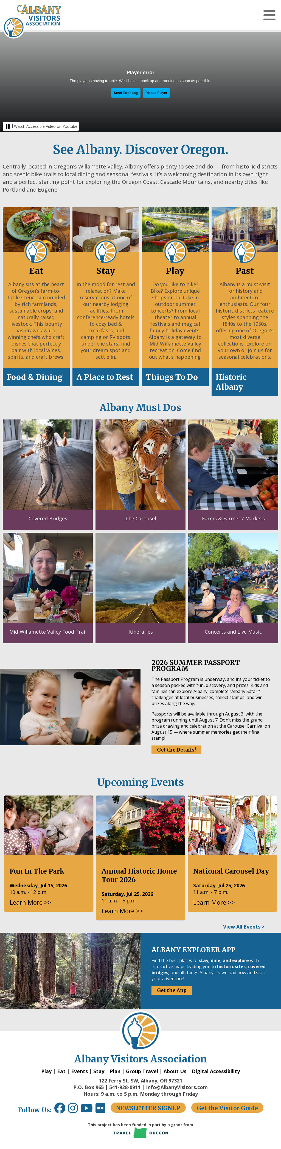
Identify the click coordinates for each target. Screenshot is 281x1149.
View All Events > (244, 926)
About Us (175, 1071)
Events (79, 1071)
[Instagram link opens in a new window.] (74, 1110)
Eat (61, 1071)
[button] (269, 15)
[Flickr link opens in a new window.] (103, 1110)
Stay (98, 1071)
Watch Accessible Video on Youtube (45, 126)
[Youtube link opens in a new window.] (87, 1110)
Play (46, 1071)
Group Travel (142, 1071)
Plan (115, 1071)
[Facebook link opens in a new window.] (60, 1110)
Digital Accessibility (216, 1071)
